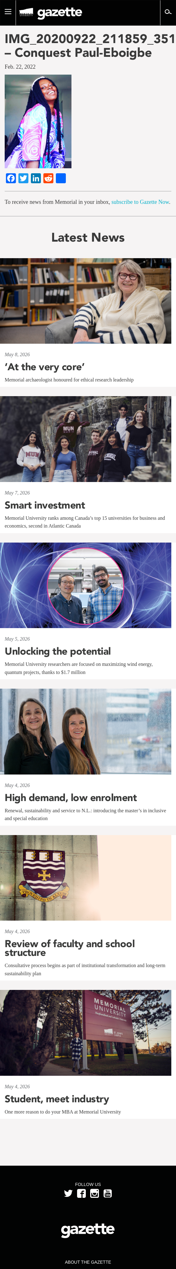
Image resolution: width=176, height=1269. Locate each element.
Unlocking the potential (58, 651)
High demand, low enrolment (71, 797)
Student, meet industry (57, 1098)
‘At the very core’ (44, 366)
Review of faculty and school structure (69, 948)
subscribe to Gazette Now (140, 202)
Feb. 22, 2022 (20, 67)
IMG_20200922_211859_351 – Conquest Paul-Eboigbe (88, 45)
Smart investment (45, 505)
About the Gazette (88, 1262)
